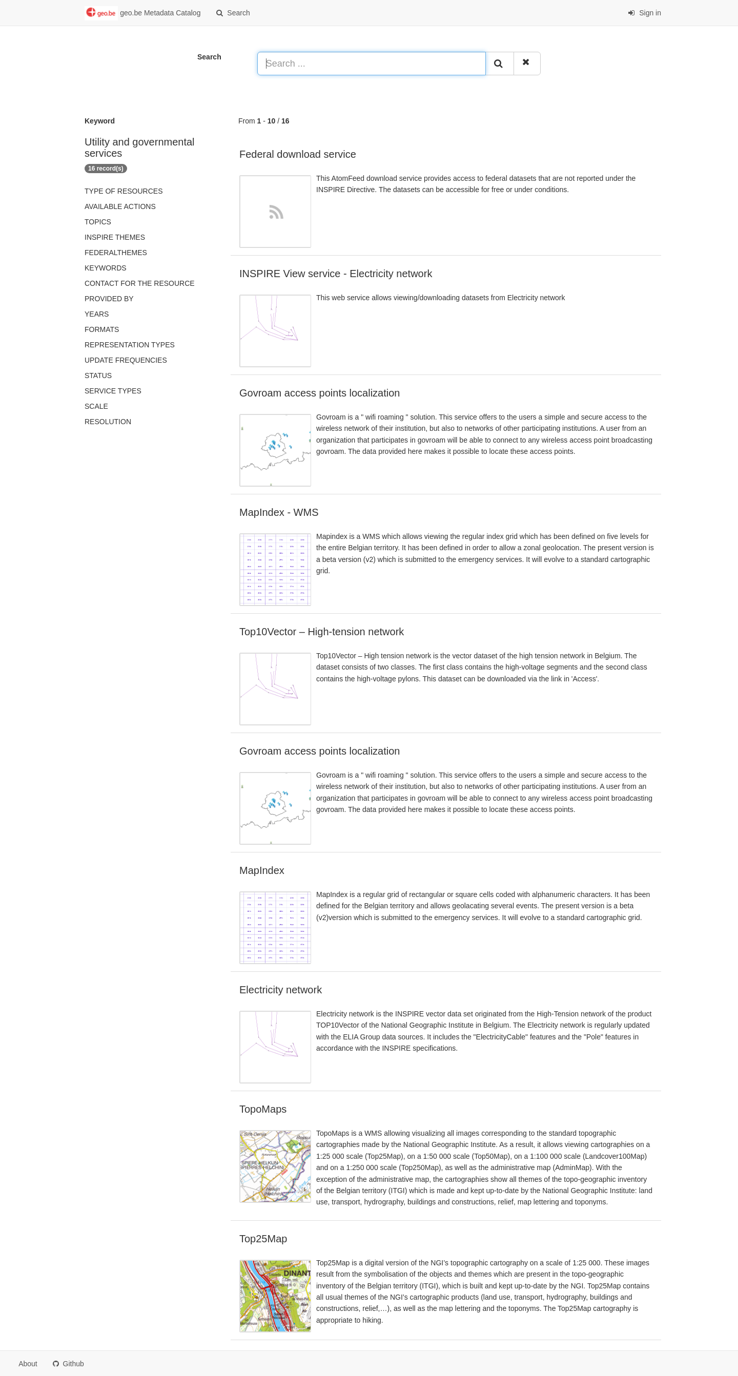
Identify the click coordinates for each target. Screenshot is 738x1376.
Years (97, 314)
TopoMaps (262, 1109)
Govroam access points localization (319, 393)
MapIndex (261, 870)
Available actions (120, 206)
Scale (96, 406)
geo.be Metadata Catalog (142, 13)
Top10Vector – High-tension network (321, 631)
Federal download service (297, 154)
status (98, 375)
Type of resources (123, 191)
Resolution (108, 422)
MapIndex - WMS (278, 512)
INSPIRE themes (115, 237)
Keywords (106, 268)
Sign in (644, 13)
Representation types (130, 345)
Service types (113, 391)
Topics (98, 222)
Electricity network (280, 989)
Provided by (109, 299)
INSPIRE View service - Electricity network (335, 273)
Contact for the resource (140, 283)
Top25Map (263, 1238)
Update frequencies (126, 360)
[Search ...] (371, 63)
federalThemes (116, 252)
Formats (102, 329)
